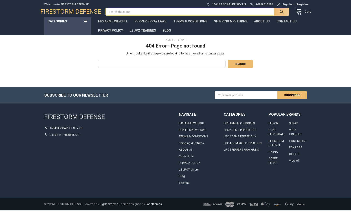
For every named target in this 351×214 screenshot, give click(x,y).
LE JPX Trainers (143, 34)
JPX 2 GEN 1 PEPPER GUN (240, 133)
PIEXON (273, 127)
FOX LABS (295, 151)
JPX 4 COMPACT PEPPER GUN (243, 146)
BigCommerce (109, 208)
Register (302, 4)
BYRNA (273, 155)
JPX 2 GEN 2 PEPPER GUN (240, 140)
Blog (167, 34)
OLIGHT (294, 157)
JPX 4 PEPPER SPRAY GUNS (241, 153)
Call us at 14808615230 (64, 138)
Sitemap (184, 186)
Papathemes (154, 208)
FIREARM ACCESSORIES (239, 127)
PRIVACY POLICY (110, 34)
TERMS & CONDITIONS (190, 25)
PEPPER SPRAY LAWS (150, 25)
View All (294, 164)
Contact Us (286, 25)
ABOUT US (262, 25)
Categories (57, 25)
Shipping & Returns (230, 25)
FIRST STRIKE (297, 144)
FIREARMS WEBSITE (113, 25)
